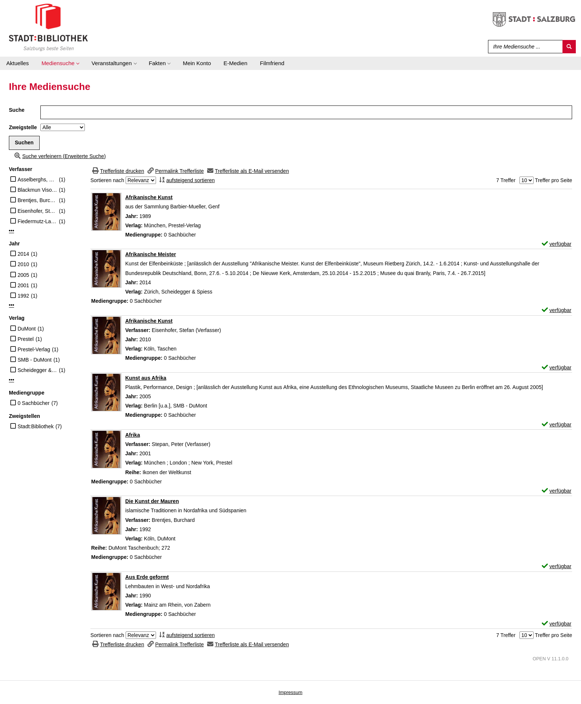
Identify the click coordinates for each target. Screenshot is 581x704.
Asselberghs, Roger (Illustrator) (37, 179)
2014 (23, 254)
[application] (60, 63)
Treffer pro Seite (553, 180)
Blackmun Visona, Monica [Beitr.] (37, 190)
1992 (23, 296)
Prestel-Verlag (33, 349)
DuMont (26, 329)
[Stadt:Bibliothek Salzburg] (48, 27)
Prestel (25, 339)
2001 (23, 285)
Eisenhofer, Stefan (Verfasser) (37, 211)
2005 (23, 275)
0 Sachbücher (33, 403)
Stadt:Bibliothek (35, 426)
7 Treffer (505, 180)
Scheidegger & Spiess (37, 370)
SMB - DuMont (34, 360)
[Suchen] (569, 46)
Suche (16, 110)
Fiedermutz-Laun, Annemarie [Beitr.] (37, 221)
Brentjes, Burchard (37, 200)
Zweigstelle (23, 127)
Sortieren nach (107, 180)
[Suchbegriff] (523, 46)
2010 (23, 264)
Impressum (290, 692)
